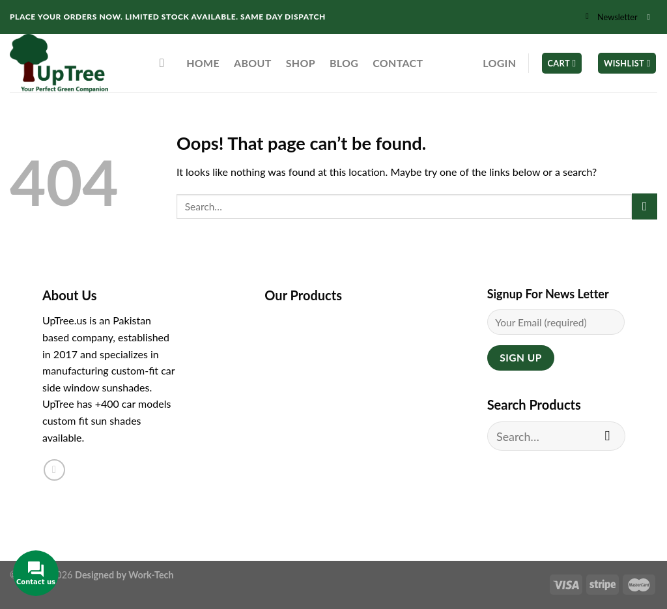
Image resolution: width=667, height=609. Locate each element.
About (253, 63)
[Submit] (644, 206)
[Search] (166, 63)
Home (203, 63)
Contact (398, 63)
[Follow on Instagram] (651, 16)
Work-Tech (150, 574)
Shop (300, 63)
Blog (344, 63)
